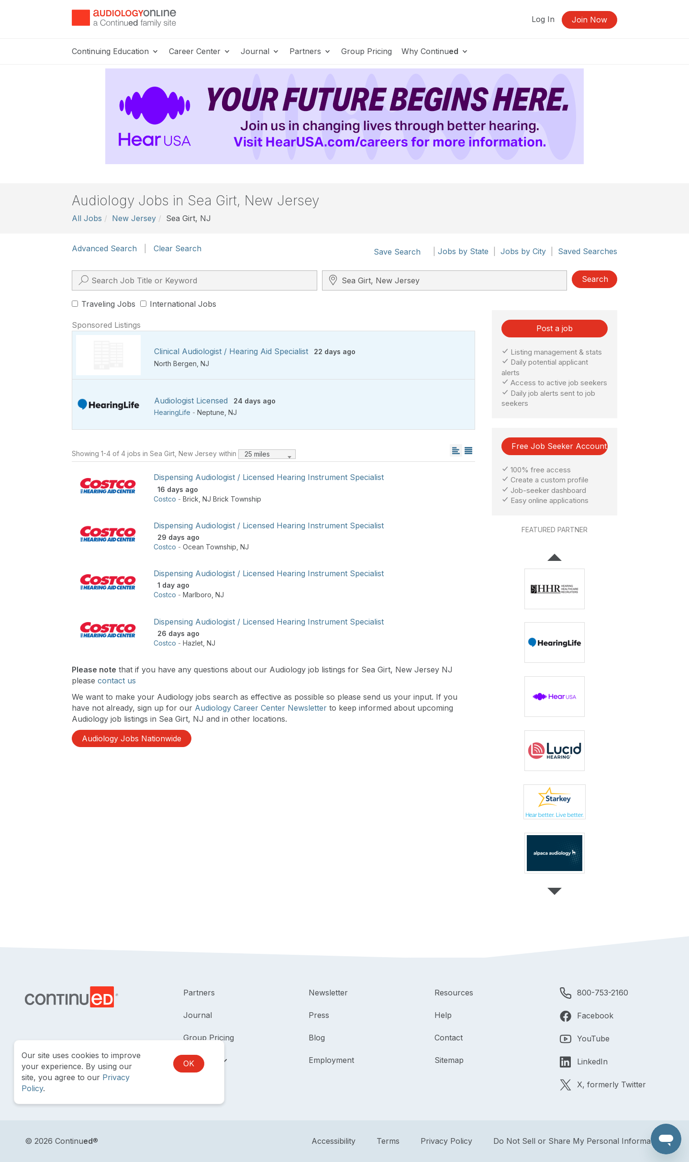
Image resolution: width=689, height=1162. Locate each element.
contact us (117, 680)
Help (443, 1015)
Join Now (589, 19)
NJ (204, 363)
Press (319, 1015)
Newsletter (328, 992)
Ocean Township (209, 547)
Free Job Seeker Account (559, 446)
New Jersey (134, 218)
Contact (448, 1037)
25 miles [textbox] (257, 454)
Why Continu (435, 51)
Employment (331, 1060)
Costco (165, 499)
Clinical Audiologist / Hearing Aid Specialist (231, 351)
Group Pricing (366, 51)
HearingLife (172, 412)
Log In (543, 19)
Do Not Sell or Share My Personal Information (578, 1141)
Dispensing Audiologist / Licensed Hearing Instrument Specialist (269, 477)
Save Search (397, 252)
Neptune (210, 412)
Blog (317, 1037)
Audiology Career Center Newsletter (261, 708)
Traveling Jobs (103, 304)
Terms (388, 1141)
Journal (260, 51)
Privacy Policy (446, 1141)
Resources (453, 992)
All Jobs (87, 218)
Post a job (554, 328)
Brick (191, 499)
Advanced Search (104, 248)
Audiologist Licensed (191, 400)
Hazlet (193, 643)
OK (188, 1063)
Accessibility (333, 1141)
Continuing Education (115, 51)
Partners (310, 51)
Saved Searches (587, 251)
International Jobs (178, 304)
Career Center (200, 51)
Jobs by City (523, 251)
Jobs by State (463, 251)
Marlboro (197, 595)
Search (595, 279)
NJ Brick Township (231, 499)
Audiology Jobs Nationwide (131, 738)
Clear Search (177, 248)
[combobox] (267, 454)
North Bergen (175, 363)
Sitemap (449, 1060)
